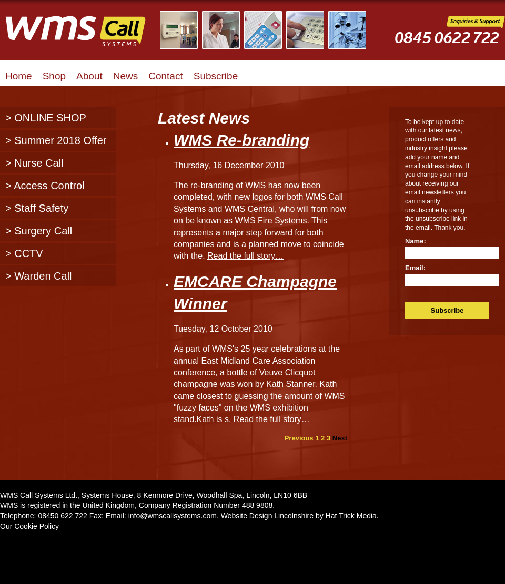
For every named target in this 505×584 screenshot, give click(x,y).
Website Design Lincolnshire (267, 515)
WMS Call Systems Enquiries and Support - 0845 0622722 (450, 37)
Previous (299, 438)
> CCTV (24, 253)
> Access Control (45, 185)
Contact (165, 75)
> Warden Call (38, 276)
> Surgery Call (38, 231)
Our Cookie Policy (29, 526)
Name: (415, 241)
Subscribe (216, 75)
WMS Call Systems (84, 37)
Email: (415, 267)
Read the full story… (245, 255)
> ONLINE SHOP (45, 118)
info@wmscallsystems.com (172, 515)
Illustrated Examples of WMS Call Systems (269, 30)
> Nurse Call (34, 163)
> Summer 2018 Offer (56, 140)
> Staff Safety (36, 208)
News (125, 75)
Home (18, 75)
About (89, 75)
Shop (54, 75)
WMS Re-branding (241, 140)
